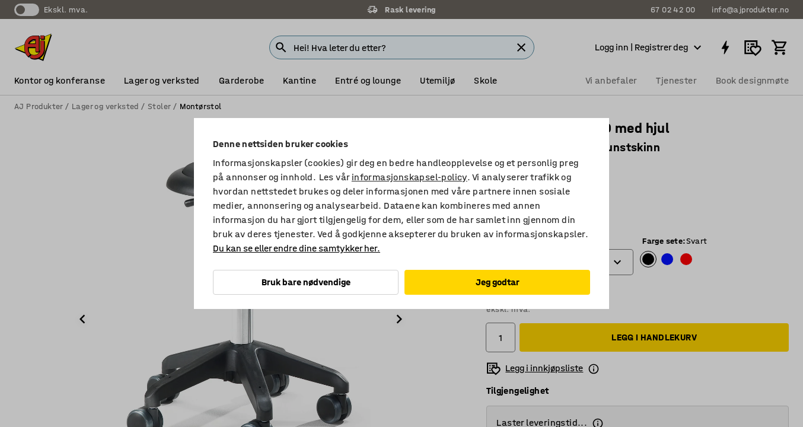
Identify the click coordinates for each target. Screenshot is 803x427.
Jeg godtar (498, 282)
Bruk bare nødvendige (306, 282)
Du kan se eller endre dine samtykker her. (296, 248)
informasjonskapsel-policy (409, 177)
